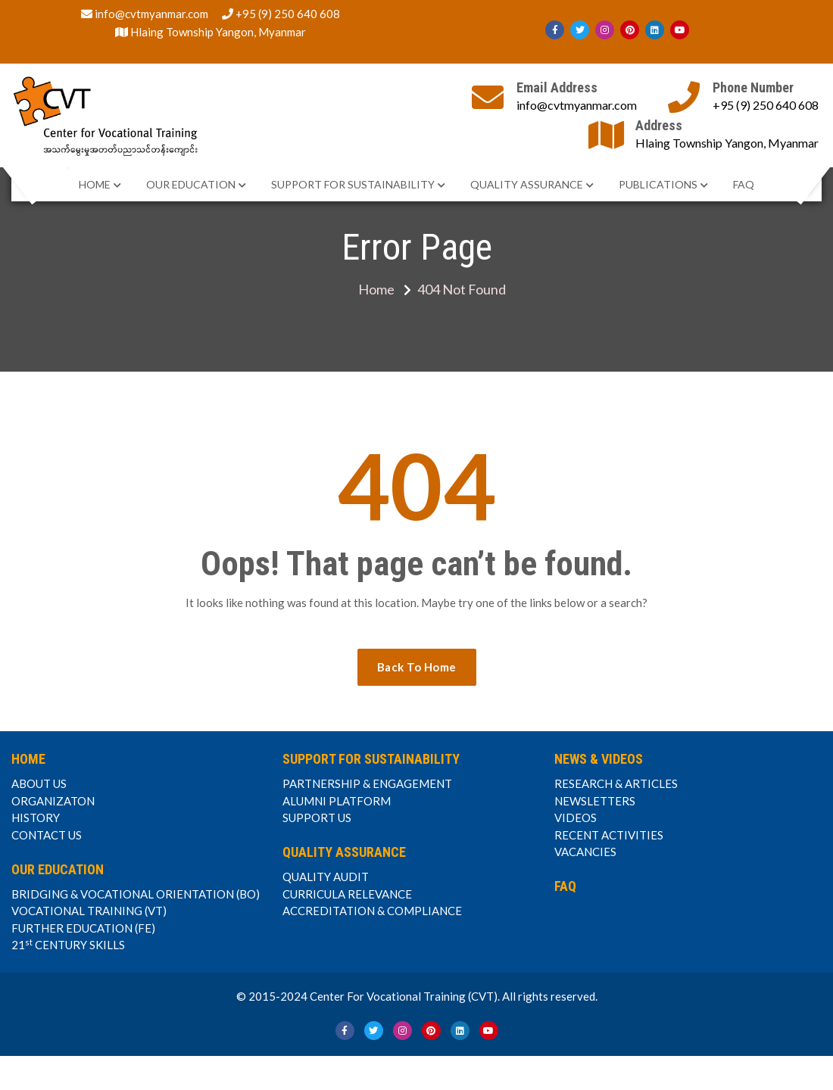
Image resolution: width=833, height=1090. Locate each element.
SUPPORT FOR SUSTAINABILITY (353, 184)
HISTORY (35, 817)
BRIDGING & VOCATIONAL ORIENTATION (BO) (135, 894)
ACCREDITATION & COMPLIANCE (372, 910)
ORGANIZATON (53, 801)
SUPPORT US (316, 817)
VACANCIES (585, 851)
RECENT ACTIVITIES (608, 835)
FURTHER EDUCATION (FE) (83, 928)
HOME (95, 184)
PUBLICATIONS (658, 184)
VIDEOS (575, 817)
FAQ (743, 184)
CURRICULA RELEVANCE (347, 894)
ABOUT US (39, 783)
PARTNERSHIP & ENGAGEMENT (367, 783)
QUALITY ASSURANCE (526, 184)
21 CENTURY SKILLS (68, 944)
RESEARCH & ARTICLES (616, 783)
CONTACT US (46, 835)
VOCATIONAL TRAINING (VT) (89, 910)
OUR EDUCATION (191, 184)
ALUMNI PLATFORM (336, 801)
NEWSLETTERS (594, 801)
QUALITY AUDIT (325, 876)
